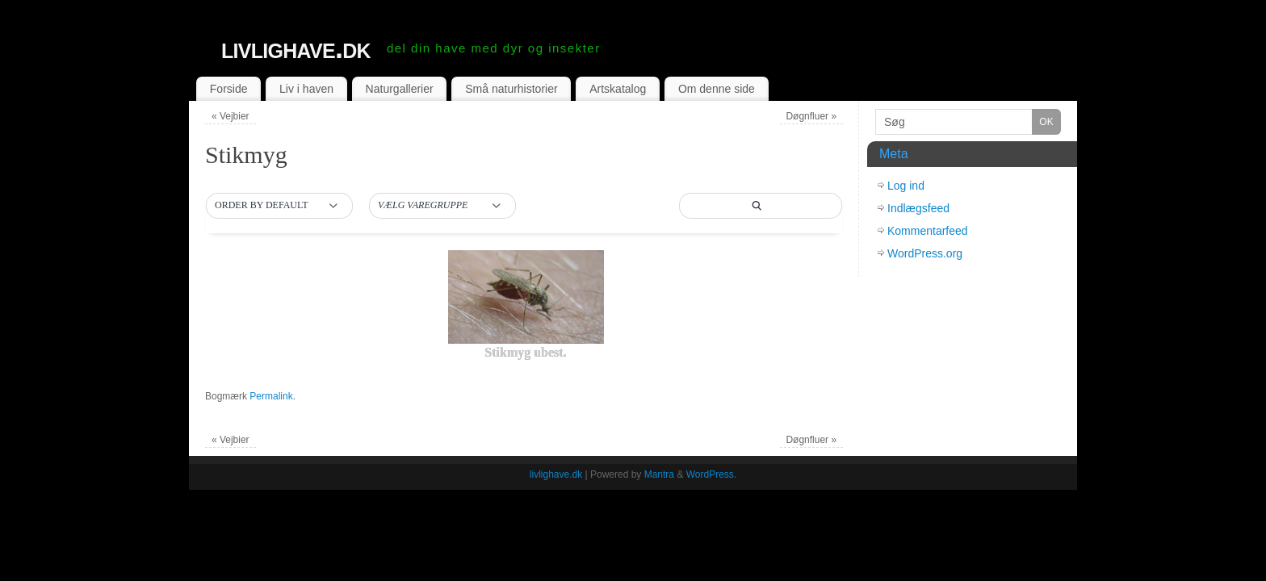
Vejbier (230, 116)
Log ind (905, 185)
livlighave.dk (296, 48)
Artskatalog (617, 88)
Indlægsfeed (918, 208)
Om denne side (716, 88)
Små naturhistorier (511, 88)
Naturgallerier (400, 88)
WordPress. (711, 474)
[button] (279, 206)
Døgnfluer (811, 116)
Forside (229, 88)
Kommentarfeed (927, 230)
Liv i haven (306, 88)
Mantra (659, 474)
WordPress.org (924, 253)
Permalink (270, 396)
